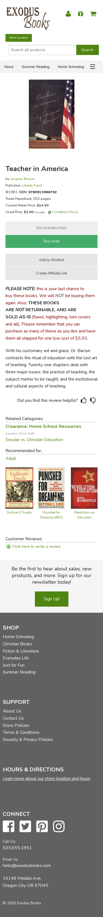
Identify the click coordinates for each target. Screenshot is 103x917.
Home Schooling (71, 67)
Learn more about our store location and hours (46, 778)
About (8, 67)
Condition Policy (65, 211)
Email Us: (10, 859)
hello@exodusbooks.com (27, 866)
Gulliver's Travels (19, 512)
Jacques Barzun (22, 178)
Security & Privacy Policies (28, 740)
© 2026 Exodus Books (22, 903)
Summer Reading (35, 67)
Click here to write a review (36, 546)
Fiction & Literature (21, 651)
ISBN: (38, 192)
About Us (12, 711)
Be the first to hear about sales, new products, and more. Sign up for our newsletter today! (52, 575)
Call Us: (9, 841)
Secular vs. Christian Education (34, 440)
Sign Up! (52, 599)
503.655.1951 (17, 848)
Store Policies (16, 725)
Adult (10, 458)
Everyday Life (16, 658)
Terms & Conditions (21, 732)
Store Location (18, 38)
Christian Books (17, 644)
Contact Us (13, 718)
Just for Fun (13, 665)
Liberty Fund (32, 185)
